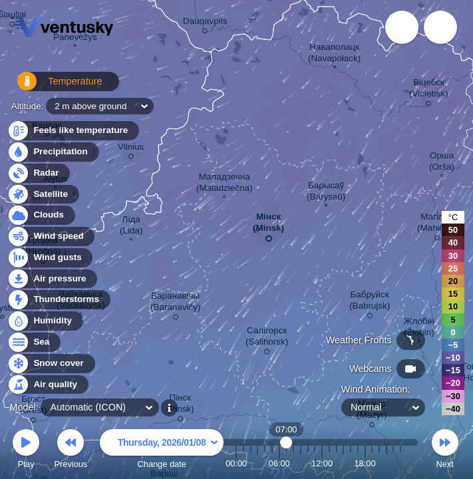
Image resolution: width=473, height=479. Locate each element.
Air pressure (52, 279)
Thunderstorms (58, 299)
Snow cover (51, 363)
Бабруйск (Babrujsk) (369, 302)
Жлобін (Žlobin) (419, 328)
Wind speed (51, 236)
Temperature (52, 86)
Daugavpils (205, 23)
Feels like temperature (73, 130)
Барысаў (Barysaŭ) (326, 192)
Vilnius (131, 149)
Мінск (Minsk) (268, 225)
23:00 (400, 463)
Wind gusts (50, 257)
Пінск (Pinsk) (180, 405)
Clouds (41, 215)
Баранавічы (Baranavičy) (175, 304)
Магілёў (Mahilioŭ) (436, 225)
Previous (70, 450)
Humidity (45, 321)
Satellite (43, 194)
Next (445, 450)
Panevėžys (75, 38)
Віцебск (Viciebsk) (428, 90)
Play (26, 450)
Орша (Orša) (441, 162)
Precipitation (53, 152)
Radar (38, 173)
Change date (162, 450)
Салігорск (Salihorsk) (266, 338)
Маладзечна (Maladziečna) (224, 184)
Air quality (47, 385)
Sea (33, 342)
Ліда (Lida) (131, 226)
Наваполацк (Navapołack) (334, 54)
